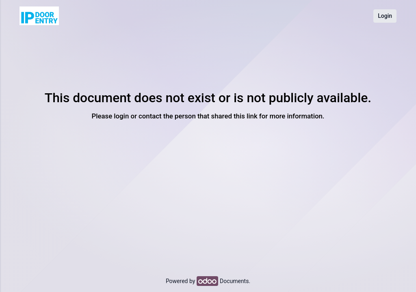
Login (385, 16)
